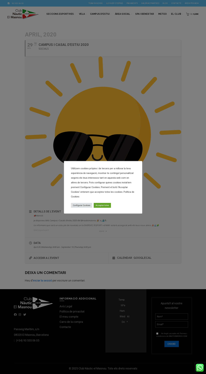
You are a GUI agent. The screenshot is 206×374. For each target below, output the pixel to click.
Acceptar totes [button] (102, 205)
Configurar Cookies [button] (81, 205)
